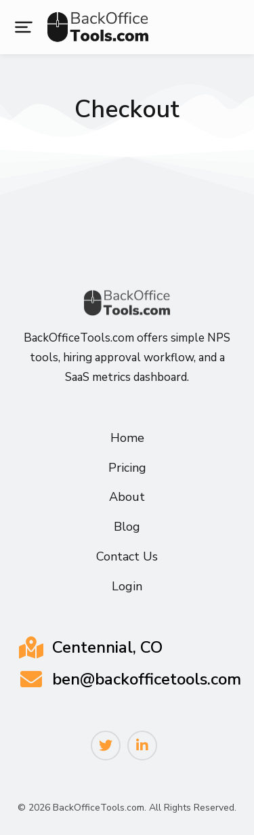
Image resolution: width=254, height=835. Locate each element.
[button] (24, 27)
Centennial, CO (107, 647)
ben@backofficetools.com (146, 679)
